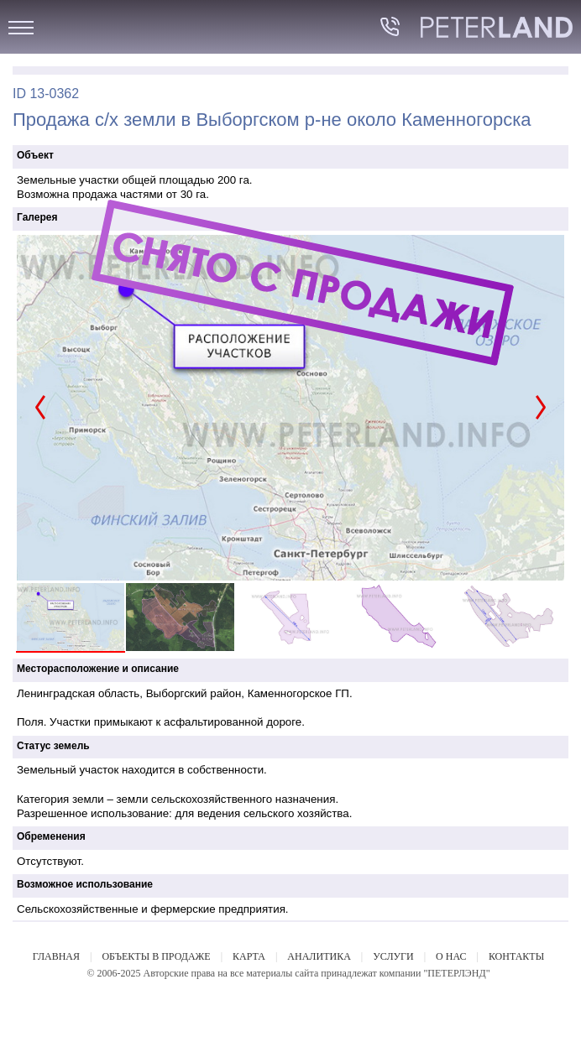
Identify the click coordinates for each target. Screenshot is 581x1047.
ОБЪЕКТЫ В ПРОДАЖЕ (156, 956)
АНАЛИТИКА (318, 956)
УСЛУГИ (393, 956)
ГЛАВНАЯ (56, 956)
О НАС (451, 956)
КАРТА (249, 956)
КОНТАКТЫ (516, 956)
